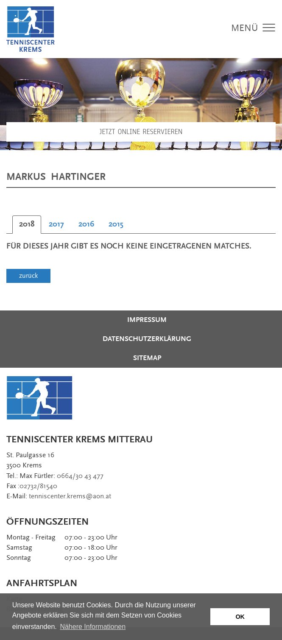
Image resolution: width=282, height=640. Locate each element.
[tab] (26, 224)
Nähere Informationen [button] (93, 626)
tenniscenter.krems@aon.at (70, 496)
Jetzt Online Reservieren (141, 132)
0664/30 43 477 (80, 476)
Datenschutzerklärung (147, 339)
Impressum (147, 320)
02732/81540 (38, 486)
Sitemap (147, 358)
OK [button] (240, 616)
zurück (28, 275)
